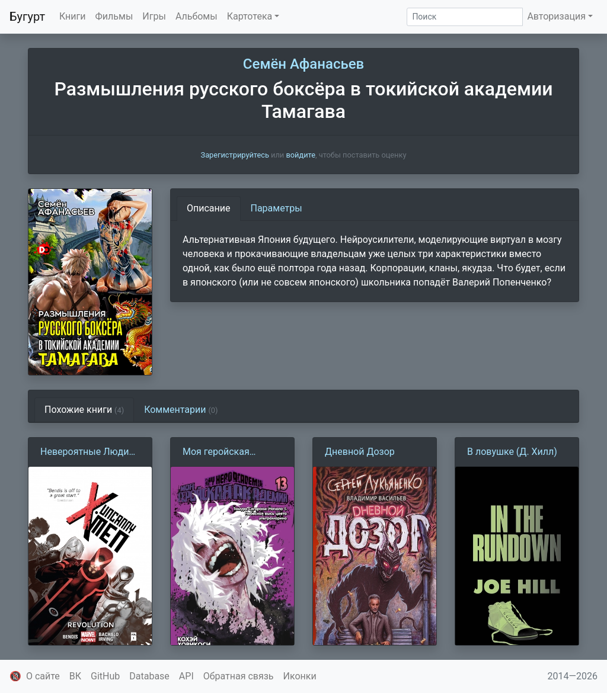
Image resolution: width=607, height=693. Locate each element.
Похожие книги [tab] (84, 409)
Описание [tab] (209, 208)
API (186, 676)
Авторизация (556, 16)
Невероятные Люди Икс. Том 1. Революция (84, 452)
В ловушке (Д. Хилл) (512, 451)
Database (149, 676)
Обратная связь (238, 676)
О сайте (43, 676)
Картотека (250, 16)
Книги (72, 16)
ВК (75, 676)
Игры (154, 16)
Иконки (300, 676)
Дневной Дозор (360, 451)
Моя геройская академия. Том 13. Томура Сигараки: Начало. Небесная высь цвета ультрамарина (223, 452)
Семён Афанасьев (303, 64)
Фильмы (114, 16)
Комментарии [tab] (181, 409)
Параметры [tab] (276, 208)
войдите (300, 154)
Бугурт (27, 16)
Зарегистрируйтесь (235, 154)
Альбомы (196, 16)
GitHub (105, 676)
